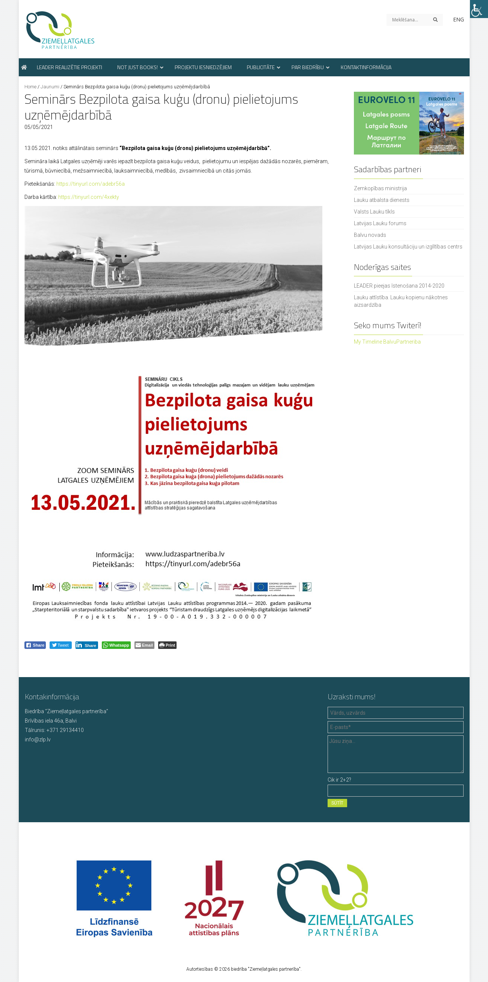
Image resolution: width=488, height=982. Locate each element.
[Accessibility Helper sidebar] (479, 9)
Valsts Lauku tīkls (374, 212)
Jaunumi (50, 86)
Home (30, 86)
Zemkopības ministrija (380, 188)
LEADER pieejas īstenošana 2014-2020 (399, 286)
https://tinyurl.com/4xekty (88, 197)
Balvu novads (370, 235)
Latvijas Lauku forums (380, 223)
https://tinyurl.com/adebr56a (90, 184)
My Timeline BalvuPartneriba (387, 342)
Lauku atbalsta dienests (381, 200)
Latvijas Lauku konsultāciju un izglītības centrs (408, 247)
